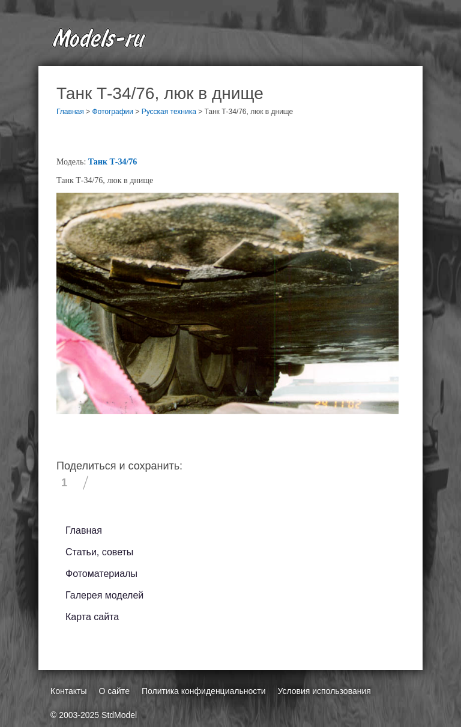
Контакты (68, 691)
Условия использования (323, 691)
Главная (83, 530)
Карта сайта (92, 617)
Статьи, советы (99, 552)
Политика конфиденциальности (204, 691)
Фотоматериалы (101, 574)
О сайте (113, 691)
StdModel (119, 715)
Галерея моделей (104, 595)
